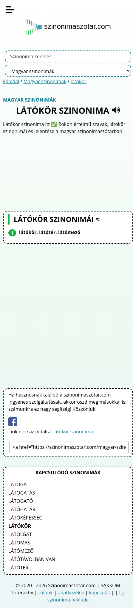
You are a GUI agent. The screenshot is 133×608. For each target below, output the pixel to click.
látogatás (21, 493)
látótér (18, 568)
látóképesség (25, 518)
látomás (19, 543)
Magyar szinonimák (44, 81)
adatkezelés (71, 592)
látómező (21, 551)
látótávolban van (31, 559)
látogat (18, 484)
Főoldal (11, 81)
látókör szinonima (73, 431)
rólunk (45, 592)
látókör (78, 81)
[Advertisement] (68, 172)
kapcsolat (99, 592)
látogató (20, 501)
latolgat (20, 534)
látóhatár (21, 509)
